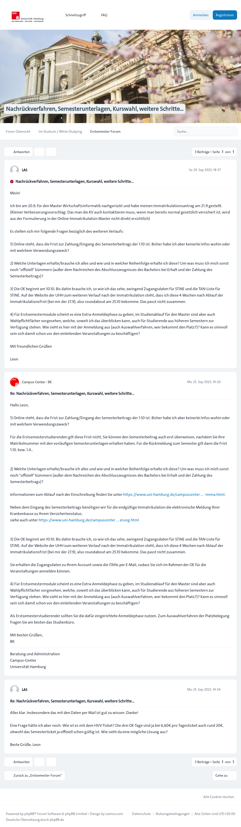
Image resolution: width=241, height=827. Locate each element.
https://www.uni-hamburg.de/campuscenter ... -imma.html (174, 494)
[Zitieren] (227, 169)
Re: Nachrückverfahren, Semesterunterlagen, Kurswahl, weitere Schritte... (72, 393)
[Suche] (223, 131)
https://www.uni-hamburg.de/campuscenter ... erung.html (89, 520)
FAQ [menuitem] (101, 15)
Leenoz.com (114, 812)
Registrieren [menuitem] (225, 15)
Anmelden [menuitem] (201, 15)
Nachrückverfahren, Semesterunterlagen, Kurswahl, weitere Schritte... (74, 181)
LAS (24, 169)
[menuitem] (73, 15)
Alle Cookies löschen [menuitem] (215, 795)
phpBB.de (57, 818)
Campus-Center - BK (37, 381)
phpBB (29, 812)
